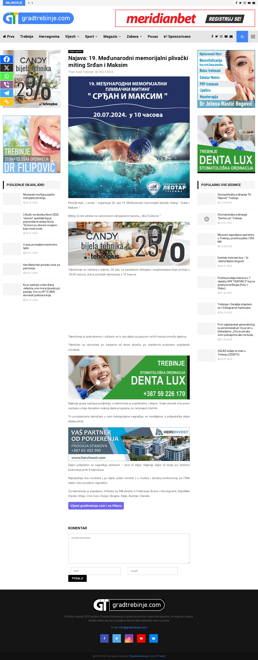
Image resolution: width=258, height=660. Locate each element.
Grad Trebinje (84, 72)
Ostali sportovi (75, 51)
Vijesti (70, 36)
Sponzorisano (177, 36)
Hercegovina (49, 36)
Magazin (110, 36)
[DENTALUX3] (129, 398)
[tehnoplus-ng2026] (129, 264)
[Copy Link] (6, 101)
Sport (89, 36)
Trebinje (26, 36)
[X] (6, 68)
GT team (160, 656)
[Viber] (6, 84)
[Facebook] (6, 59)
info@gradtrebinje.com (133, 627)
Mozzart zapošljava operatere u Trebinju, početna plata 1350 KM (236, 238)
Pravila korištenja (139, 656)
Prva (8, 36)
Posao (153, 36)
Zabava (132, 36)
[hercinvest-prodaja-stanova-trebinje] (129, 460)
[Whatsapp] (6, 76)
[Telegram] (6, 93)
